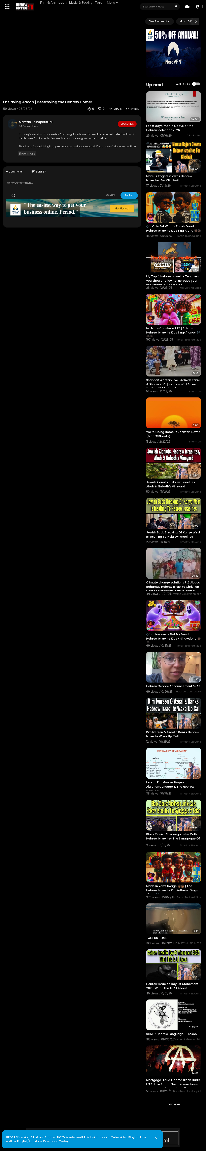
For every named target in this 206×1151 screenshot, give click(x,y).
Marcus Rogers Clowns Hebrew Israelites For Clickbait (169, 178)
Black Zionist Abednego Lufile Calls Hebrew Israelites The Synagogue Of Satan (173, 838)
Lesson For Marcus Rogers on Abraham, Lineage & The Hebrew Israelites (170, 786)
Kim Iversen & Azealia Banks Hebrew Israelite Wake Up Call (172, 734)
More (112, 2)
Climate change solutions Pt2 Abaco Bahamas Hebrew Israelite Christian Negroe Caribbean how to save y (173, 586)
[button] (198, 6)
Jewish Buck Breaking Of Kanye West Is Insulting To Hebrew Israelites (173, 534)
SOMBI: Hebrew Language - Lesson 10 (173, 1034)
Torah (100, 2)
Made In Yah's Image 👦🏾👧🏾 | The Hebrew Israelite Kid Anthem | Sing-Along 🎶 (172, 890)
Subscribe (127, 123)
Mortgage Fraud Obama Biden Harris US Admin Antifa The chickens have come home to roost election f (173, 1084)
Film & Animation (54, 2)
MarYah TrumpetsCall (36, 122)
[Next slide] (196, 21)
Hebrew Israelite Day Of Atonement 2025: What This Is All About (172, 986)
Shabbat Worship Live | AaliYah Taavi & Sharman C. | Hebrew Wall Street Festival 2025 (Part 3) (173, 384)
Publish (129, 195)
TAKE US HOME (156, 938)
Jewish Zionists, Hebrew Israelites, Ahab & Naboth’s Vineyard (171, 484)
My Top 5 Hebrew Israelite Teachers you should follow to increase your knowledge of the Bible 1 (172, 280)
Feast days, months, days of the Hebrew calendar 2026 (169, 128)
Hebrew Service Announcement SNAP (173, 686)
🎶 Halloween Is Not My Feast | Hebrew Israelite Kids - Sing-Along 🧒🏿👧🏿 (173, 638)
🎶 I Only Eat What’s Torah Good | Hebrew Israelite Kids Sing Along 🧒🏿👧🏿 (173, 228)
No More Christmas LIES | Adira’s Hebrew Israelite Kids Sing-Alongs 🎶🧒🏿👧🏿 (173, 332)
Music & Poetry (81, 2)
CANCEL (110, 195)
